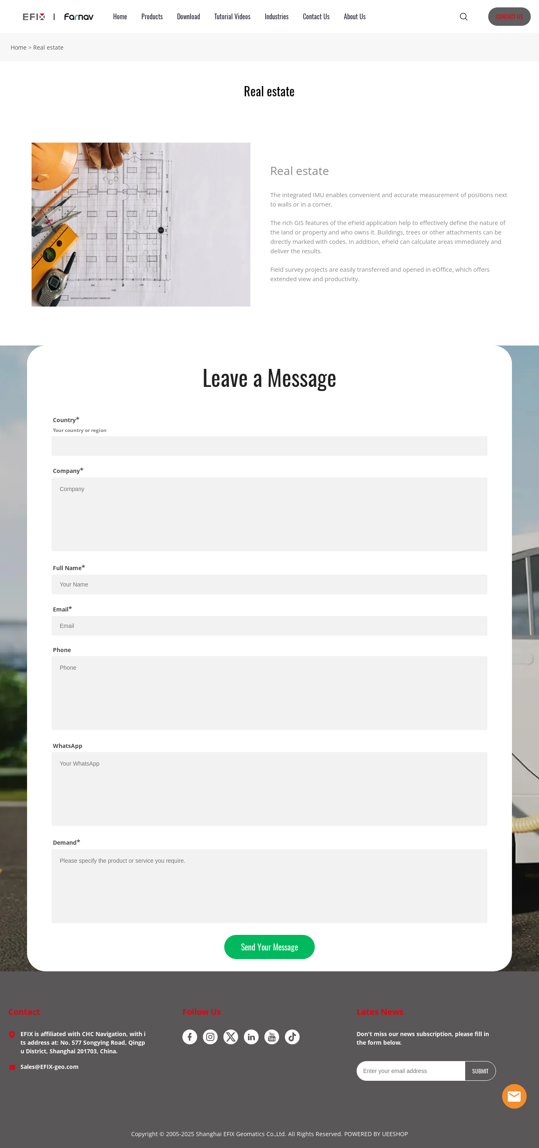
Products (152, 16)
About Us (355, 16)
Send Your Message (269, 946)
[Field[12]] (270, 626)
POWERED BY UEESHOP (376, 1134)
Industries (277, 16)
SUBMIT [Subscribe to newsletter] (480, 1071)
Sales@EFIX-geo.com (49, 1067)
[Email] (411, 1071)
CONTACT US (509, 16)
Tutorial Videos (232, 16)
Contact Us (316, 16)
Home (120, 16)
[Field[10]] (270, 584)
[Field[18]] (270, 446)
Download (188, 16)
